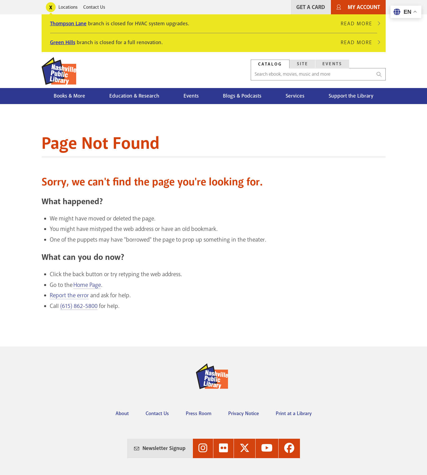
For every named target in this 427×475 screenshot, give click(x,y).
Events (191, 96)
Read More (359, 23)
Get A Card (310, 7)
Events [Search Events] (332, 64)
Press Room (198, 413)
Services (295, 96)
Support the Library (351, 96)
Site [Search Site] (302, 64)
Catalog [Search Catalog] (270, 64)
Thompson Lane (68, 23)
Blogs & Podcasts (242, 96)
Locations (68, 7)
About (122, 413)
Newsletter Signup (164, 448)
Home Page (87, 285)
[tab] (270, 64)
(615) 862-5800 (79, 306)
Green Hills (62, 42)
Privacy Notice (243, 413)
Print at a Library (294, 413)
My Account (364, 7)
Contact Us (94, 7)
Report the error (69, 295)
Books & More (69, 96)
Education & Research (134, 96)
